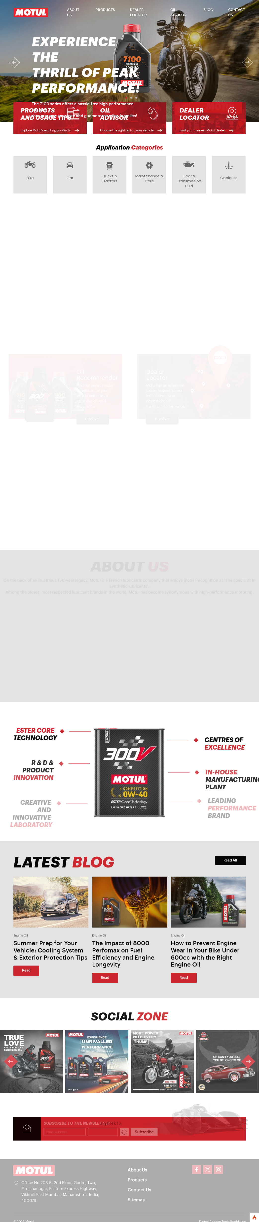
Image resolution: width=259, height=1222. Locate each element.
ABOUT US (73, 12)
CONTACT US (236, 12)
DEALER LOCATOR (138, 12)
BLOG (208, 10)
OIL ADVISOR (178, 12)
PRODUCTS (105, 10)
